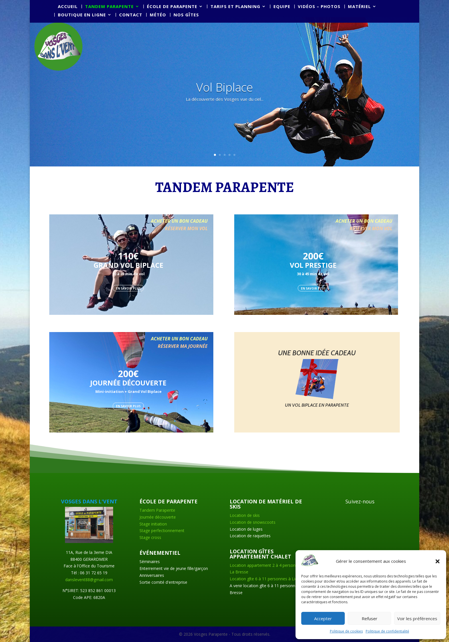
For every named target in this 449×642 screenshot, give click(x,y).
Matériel (359, 6)
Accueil (68, 6)
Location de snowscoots (252, 522)
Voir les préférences (417, 618)
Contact (130, 15)
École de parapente (172, 6)
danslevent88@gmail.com (89, 579)
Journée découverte (157, 517)
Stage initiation (153, 524)
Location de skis (245, 515)
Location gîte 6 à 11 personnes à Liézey (267, 578)
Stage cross (150, 537)
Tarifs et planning (235, 6)
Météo (158, 15)
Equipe (281, 6)
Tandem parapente (109, 6)
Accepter (323, 618)
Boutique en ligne (82, 15)
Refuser (369, 618)
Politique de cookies (346, 631)
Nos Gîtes (186, 15)
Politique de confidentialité (387, 631)
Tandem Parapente (157, 510)
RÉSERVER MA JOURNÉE (183, 346)
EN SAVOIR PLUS (128, 288)
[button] (437, 561)
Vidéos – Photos (319, 6)
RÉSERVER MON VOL (186, 228)
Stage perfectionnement (161, 530)
